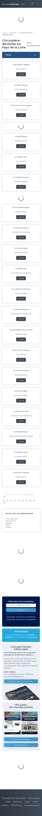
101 (4, 497)
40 (15, 500)
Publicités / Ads (16, 805)
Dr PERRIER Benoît (21, 432)
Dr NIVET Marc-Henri (21, 411)
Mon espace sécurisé (32, 805)
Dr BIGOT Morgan (21, 85)
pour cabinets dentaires (21, 739)
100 (4, 503)
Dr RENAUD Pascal (21, 452)
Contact (8, 802)
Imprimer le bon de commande (21, 681)
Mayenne (8, 523)
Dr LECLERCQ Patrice (21, 370)
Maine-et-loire (10, 521)
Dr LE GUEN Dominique (21, 350)
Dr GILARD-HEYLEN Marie (21, 289)
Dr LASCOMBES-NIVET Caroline (21, 330)
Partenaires (17, 802)
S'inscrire (21, 610)
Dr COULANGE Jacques (21, 207)
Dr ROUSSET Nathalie (21, 472)
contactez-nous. (31, 637)
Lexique (27, 802)
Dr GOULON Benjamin (21, 309)
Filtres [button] (9, 55)
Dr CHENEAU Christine (21, 177)
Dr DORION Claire (21, 248)
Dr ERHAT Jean (21, 269)
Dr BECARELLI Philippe (21, 64)
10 (32, 494)
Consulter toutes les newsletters (21, 617)
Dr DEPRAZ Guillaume (21, 228)
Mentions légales (34, 798)
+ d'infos (21, 74)
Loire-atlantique (11, 519)
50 (19, 500)
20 (7, 500)
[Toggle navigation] (36, 3)
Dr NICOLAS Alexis (21, 391)
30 (11, 500)
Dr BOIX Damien (21, 136)
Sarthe (7, 525)
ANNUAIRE (12, 3)
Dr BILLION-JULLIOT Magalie (21, 105)
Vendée (8, 527)
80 (30, 500)
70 (26, 500)
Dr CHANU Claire (21, 157)
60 (23, 500)
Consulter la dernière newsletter (21, 620)
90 (34, 500)
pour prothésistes (21, 745)
